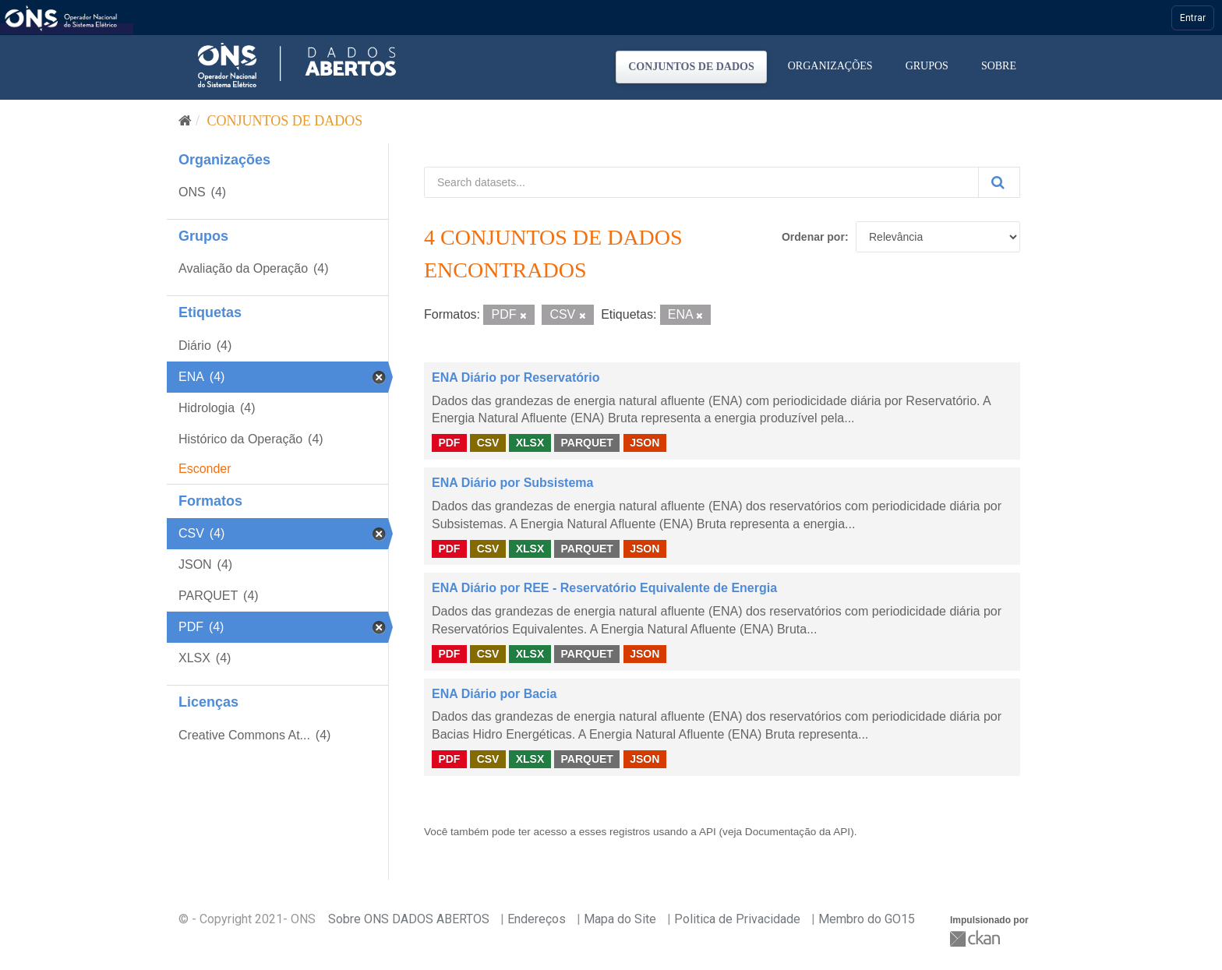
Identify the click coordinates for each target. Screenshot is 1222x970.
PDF (449, 442)
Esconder (204, 468)
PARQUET (586, 442)
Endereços (536, 919)
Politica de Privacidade (737, 919)
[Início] (185, 121)
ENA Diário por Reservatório (515, 377)
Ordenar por (813, 237)
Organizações (830, 66)
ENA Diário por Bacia (494, 693)
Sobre (998, 66)
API (707, 832)
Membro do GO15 (866, 919)
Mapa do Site (620, 919)
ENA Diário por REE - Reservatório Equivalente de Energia (604, 587)
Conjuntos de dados (691, 66)
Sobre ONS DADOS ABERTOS (408, 919)
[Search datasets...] (701, 182)
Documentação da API (797, 832)
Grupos (927, 66)
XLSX (530, 442)
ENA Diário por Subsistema (512, 482)
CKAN (976, 938)
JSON (644, 442)
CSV (488, 442)
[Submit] (999, 182)
